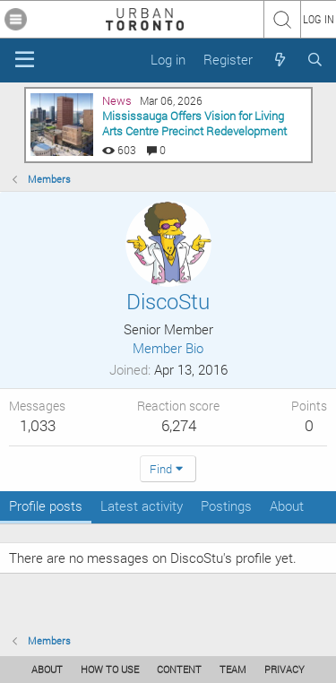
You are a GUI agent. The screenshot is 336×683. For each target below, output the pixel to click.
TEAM (233, 669)
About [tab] (287, 505)
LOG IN (318, 19)
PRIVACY (284, 669)
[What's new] (279, 59)
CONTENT (179, 669)
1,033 (38, 425)
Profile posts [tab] (45, 505)
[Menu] (25, 60)
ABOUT (47, 669)
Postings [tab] (226, 505)
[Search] (314, 59)
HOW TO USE (110, 669)
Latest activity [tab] (141, 505)
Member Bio (168, 348)
